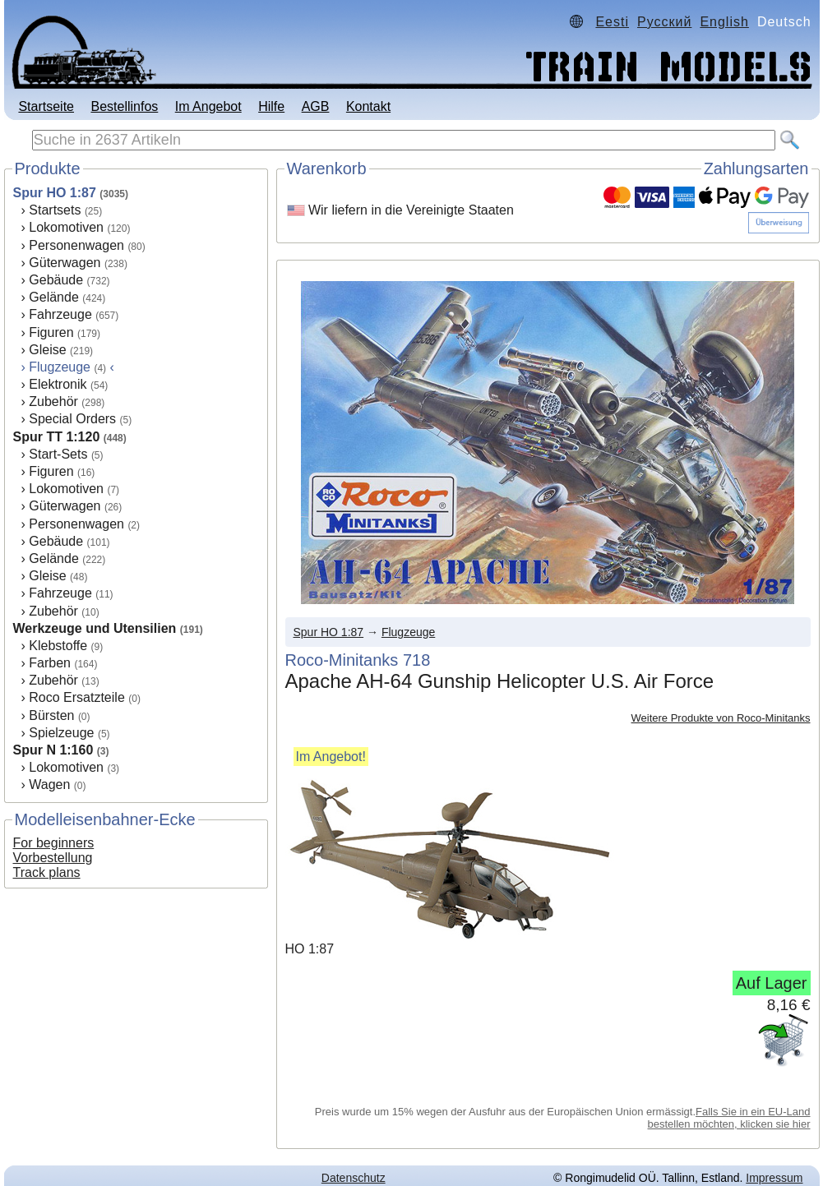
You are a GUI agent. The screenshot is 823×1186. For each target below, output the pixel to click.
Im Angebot (208, 106)
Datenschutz (353, 1177)
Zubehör (53, 401)
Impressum (774, 1177)
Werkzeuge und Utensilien (95, 628)
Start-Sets (58, 454)
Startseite (46, 106)
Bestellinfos (124, 106)
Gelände (54, 297)
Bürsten (51, 715)
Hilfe (271, 106)
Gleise (47, 350)
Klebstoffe (58, 646)
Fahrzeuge (60, 314)
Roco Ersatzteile (77, 697)
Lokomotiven (66, 227)
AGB (316, 106)
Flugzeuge (408, 632)
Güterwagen (64, 263)
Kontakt (368, 106)
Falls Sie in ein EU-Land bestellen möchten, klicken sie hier (729, 1117)
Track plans (47, 872)
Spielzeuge (61, 733)
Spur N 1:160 (53, 750)
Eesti (612, 22)
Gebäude (56, 280)
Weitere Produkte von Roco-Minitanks (721, 718)
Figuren (51, 332)
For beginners (54, 843)
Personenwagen (76, 245)
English (724, 22)
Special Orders (72, 419)
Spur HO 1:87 (54, 193)
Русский (664, 22)
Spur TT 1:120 (56, 437)
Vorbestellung (53, 858)
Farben (50, 663)
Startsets (55, 210)
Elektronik (57, 384)
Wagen (49, 784)
